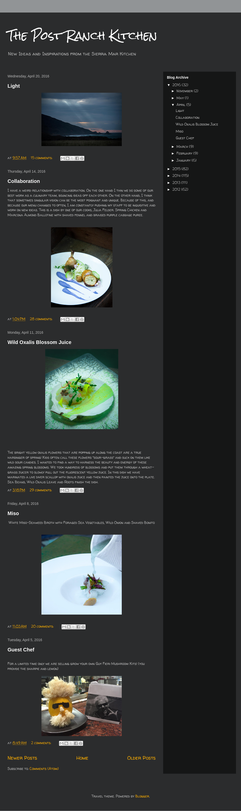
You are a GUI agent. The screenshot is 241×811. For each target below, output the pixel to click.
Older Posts (141, 757)
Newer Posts (22, 757)
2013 (176, 182)
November (185, 90)
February (184, 153)
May (180, 97)
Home (82, 757)
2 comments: (41, 742)
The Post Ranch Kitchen (82, 35)
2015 (177, 168)
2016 (177, 84)
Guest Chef (21, 649)
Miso (13, 513)
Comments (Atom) (44, 768)
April (181, 104)
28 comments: (41, 318)
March (182, 146)
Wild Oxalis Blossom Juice (39, 342)
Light (14, 86)
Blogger (142, 796)
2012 (176, 189)
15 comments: (42, 157)
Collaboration (24, 181)
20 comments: (43, 626)
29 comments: (41, 490)
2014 (177, 175)
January (184, 160)
